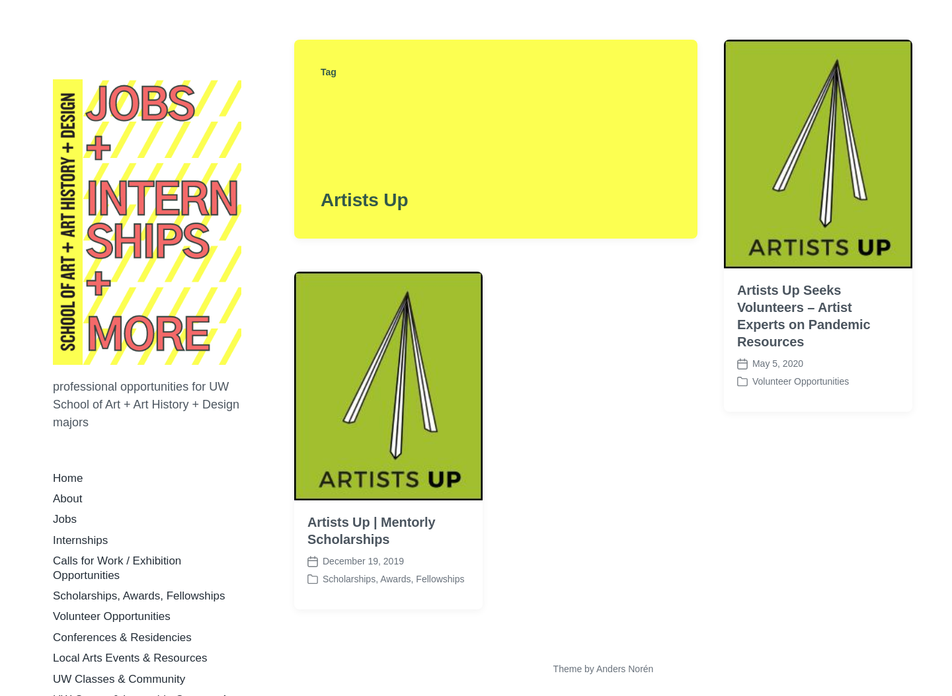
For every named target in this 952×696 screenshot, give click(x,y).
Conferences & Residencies (122, 637)
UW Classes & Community (119, 679)
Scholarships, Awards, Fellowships (139, 596)
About (67, 498)
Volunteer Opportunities (112, 616)
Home (68, 478)
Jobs (65, 519)
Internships (80, 540)
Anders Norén (624, 669)
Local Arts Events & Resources (130, 658)
